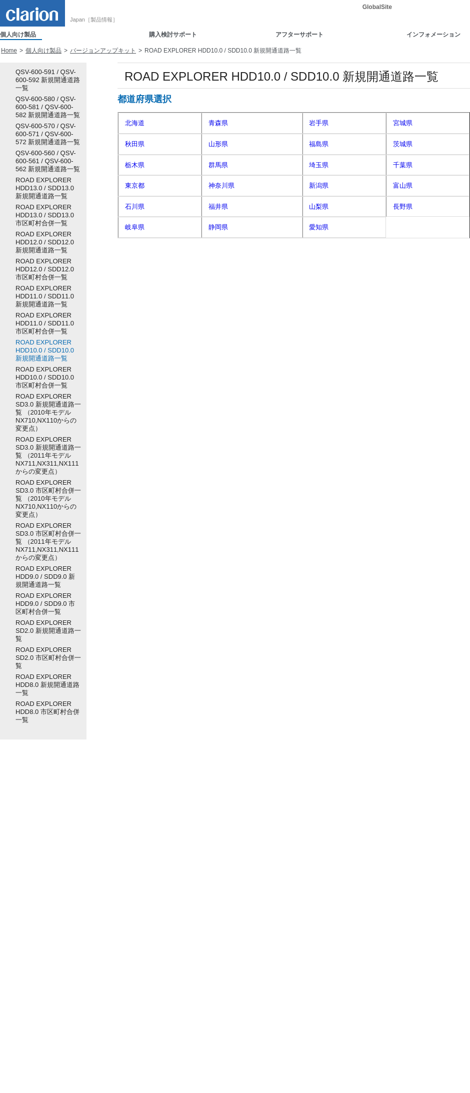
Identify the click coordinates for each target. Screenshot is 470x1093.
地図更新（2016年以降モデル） (271, 1015)
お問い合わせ (368, 911)
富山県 (402, 185)
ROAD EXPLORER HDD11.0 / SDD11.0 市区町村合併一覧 (45, 323)
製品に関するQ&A (256, 880)
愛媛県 (218, 310)
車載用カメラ (18, 880)
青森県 (218, 123)
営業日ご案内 (246, 974)
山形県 (218, 144)
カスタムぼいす (146, 901)
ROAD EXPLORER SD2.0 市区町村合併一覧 (48, 657)
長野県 (402, 206)
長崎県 (218, 331)
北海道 (134, 123)
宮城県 (402, 123)
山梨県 (318, 206)
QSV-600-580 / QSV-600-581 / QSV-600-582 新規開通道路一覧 (48, 107)
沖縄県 (318, 352)
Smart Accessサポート (258, 901)
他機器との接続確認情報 (261, 890)
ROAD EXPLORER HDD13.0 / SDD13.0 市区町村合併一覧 (45, 215)
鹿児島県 (221, 352)
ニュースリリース (374, 880)
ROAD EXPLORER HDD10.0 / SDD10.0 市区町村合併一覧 (45, 377)
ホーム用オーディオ (27, 890)
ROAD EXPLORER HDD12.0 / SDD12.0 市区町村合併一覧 (45, 269)
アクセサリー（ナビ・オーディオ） (48, 911)
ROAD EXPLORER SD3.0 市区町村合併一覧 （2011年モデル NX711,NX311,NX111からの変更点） (48, 541)
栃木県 (134, 165)
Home (9, 50)
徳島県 (402, 289)
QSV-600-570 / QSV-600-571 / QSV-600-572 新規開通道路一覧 (48, 134)
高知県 (318, 310)
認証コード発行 (253, 963)
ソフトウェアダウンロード (264, 932)
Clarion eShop (144, 880)
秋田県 (134, 144)
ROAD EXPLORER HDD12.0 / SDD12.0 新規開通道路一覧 (45, 242)
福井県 (218, 206)
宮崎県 (134, 352)
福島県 (318, 144)
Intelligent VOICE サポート (264, 994)
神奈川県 (221, 185)
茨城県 (402, 144)
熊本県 (318, 331)
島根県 (402, 268)
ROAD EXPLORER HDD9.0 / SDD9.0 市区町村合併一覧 (45, 603)
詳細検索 (455, 828)
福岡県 (402, 310)
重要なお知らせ (371, 890)
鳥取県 (318, 268)
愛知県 (318, 227)
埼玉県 (318, 165)
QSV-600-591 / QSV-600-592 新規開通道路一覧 (48, 80)
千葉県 (402, 165)
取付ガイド (137, 870)
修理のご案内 (246, 942)
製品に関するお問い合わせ (264, 870)
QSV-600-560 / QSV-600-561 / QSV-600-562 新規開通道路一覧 (48, 161)
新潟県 (318, 185)
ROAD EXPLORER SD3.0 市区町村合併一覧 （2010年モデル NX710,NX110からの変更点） (48, 498)
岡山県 (134, 289)
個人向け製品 (18, 34)
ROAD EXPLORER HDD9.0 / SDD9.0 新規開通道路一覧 (45, 576)
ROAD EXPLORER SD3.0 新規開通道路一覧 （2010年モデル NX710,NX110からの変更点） (48, 412)
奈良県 (134, 268)
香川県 (134, 310)
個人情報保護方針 (24, 1076)
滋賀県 (134, 248)
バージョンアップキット (103, 50)
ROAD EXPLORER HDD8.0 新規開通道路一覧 (48, 684)
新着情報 (362, 870)
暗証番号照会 (246, 984)
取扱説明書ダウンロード (261, 922)
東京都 (134, 185)
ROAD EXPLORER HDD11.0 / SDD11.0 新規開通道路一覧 (45, 296)
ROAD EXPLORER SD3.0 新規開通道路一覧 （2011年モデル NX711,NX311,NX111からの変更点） (48, 455)
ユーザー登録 (246, 953)
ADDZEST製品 (20, 932)
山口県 (318, 289)
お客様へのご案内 (252, 1046)
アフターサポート (300, 34)
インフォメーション (433, 34)
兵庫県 (402, 248)
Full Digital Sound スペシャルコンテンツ (404, 922)
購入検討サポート (173, 34)
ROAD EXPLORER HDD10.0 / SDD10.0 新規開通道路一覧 (45, 350)
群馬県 (218, 165)
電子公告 (112, 1076)
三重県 (402, 227)
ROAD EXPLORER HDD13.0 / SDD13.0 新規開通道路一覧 (45, 188)
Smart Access (18, 870)
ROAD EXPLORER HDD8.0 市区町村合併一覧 (48, 711)
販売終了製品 (18, 922)
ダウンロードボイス (152, 890)
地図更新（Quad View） (260, 1005)
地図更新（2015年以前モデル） (271, 1025)
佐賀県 (134, 331)
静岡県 (218, 227)
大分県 (402, 331)
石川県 (134, 206)
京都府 (218, 248)
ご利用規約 (74, 1076)
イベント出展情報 (374, 901)
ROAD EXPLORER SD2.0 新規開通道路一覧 (48, 630)
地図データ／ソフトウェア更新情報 (276, 1036)
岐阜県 (134, 227)
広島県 (218, 289)
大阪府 (318, 248)
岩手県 (318, 123)
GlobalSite (377, 7)
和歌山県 (221, 268)
